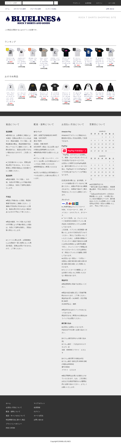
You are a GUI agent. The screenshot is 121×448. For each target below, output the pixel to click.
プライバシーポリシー (14, 424)
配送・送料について (13, 411)
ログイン (98, 3)
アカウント (75, 3)
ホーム (7, 9)
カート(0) (110, 3)
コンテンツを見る (49, 9)
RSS (7, 428)
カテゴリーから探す (18, 9)
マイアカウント (39, 403)
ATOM (12, 428)
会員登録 (87, 3)
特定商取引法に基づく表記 (15, 420)
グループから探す (34, 9)
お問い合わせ (108, 9)
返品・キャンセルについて (15, 416)
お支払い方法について (14, 407)
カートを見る (38, 416)
